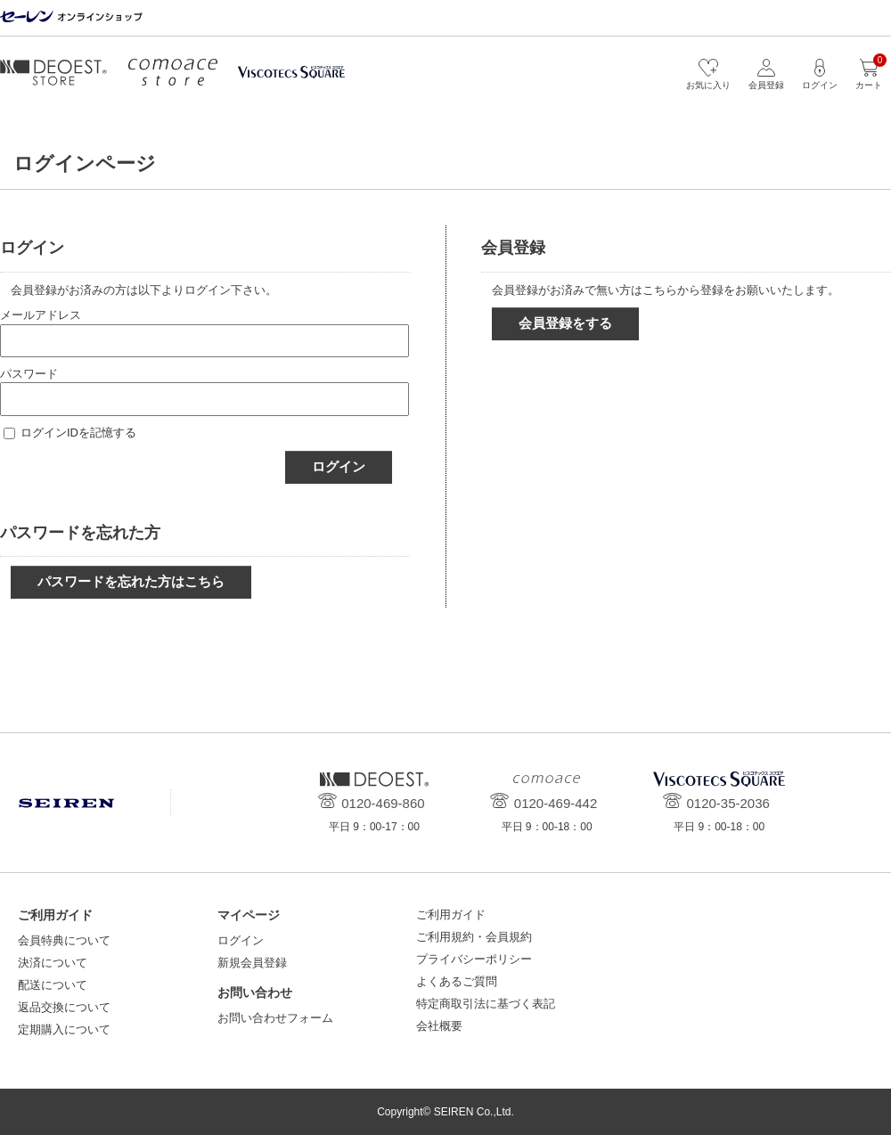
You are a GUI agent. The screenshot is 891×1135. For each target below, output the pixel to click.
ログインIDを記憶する (78, 432)
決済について (52, 962)
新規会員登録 (252, 962)
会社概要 (439, 1026)
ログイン (338, 466)
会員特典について (64, 940)
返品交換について (64, 1007)
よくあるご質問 (456, 981)
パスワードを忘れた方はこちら (131, 581)
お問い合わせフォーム (275, 1018)
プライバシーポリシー (474, 959)
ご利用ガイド (451, 914)
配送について (52, 985)
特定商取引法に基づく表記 (485, 1003)
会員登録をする (565, 323)
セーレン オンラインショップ (71, 17)
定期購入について (64, 1029)
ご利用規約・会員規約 (474, 936)
